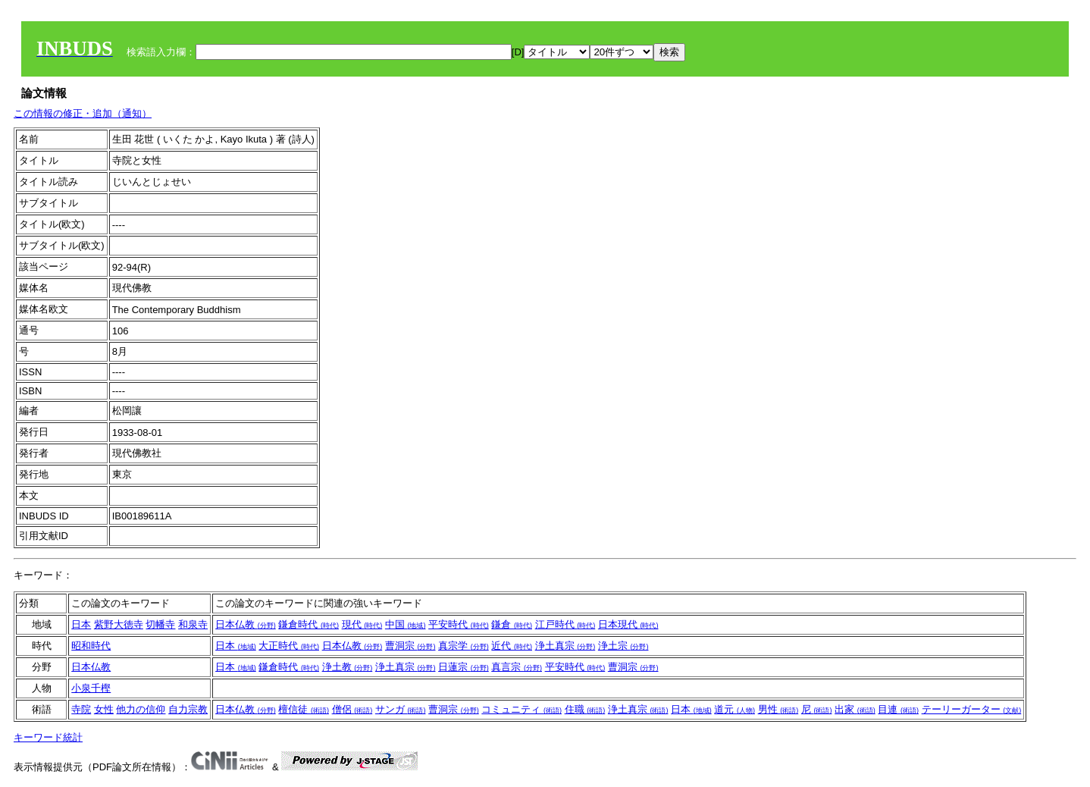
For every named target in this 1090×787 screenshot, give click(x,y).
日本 (81, 624)
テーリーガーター (972, 709)
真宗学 (463, 645)
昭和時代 (91, 645)
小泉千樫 (91, 688)
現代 (362, 624)
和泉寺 (193, 624)
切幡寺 (160, 624)
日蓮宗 (463, 667)
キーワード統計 (48, 737)
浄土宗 (623, 645)
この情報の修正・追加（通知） (83, 113)
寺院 (81, 709)
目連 (898, 709)
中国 (405, 624)
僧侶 (352, 709)
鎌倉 (511, 624)
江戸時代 (565, 624)
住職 (585, 709)
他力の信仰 (140, 709)
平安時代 (458, 624)
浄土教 (347, 667)
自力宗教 (188, 709)
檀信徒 (303, 709)
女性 (104, 709)
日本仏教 (245, 624)
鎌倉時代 (308, 624)
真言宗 (516, 667)
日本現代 (628, 624)
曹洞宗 (410, 645)
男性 (778, 709)
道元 (734, 709)
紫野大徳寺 (118, 624)
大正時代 (288, 645)
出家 (855, 709)
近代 (511, 645)
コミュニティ (521, 709)
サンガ (400, 709)
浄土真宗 (565, 645)
